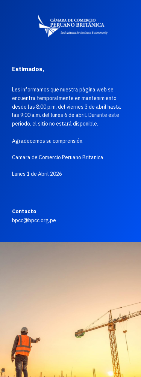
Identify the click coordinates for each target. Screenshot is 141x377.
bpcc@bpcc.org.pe (34, 220)
